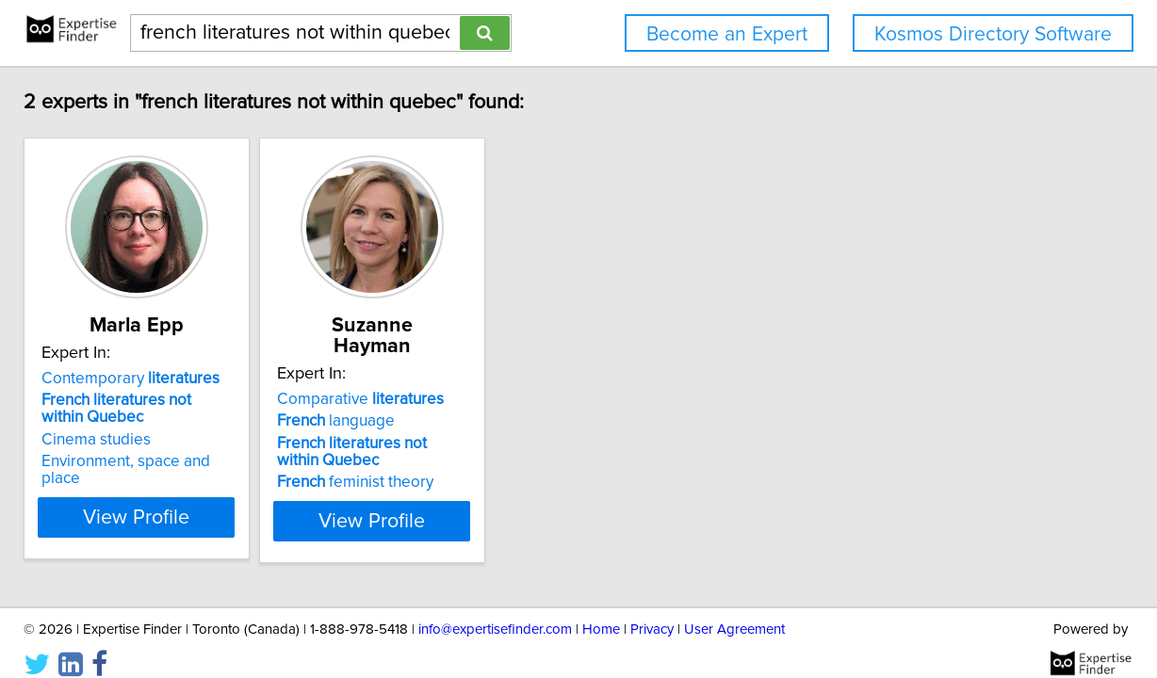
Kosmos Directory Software (993, 34)
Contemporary (261, 378)
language (514, 400)
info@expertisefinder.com (495, 610)
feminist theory (533, 461)
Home (601, 610)
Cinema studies (227, 439)
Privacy (652, 610)
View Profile (291, 500)
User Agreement (734, 610)
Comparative (538, 378)
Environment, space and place (277, 461)
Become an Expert (726, 34)
